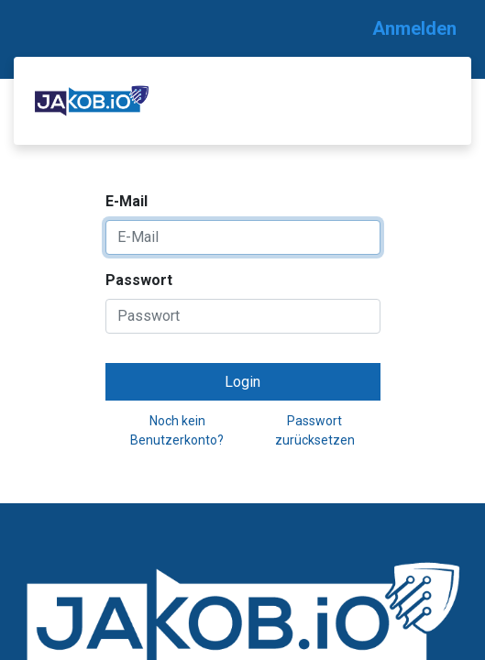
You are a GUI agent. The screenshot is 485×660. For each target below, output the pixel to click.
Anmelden (414, 28)
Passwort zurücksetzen (315, 430)
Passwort (138, 280)
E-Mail (126, 201)
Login (242, 381)
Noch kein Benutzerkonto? (177, 430)
